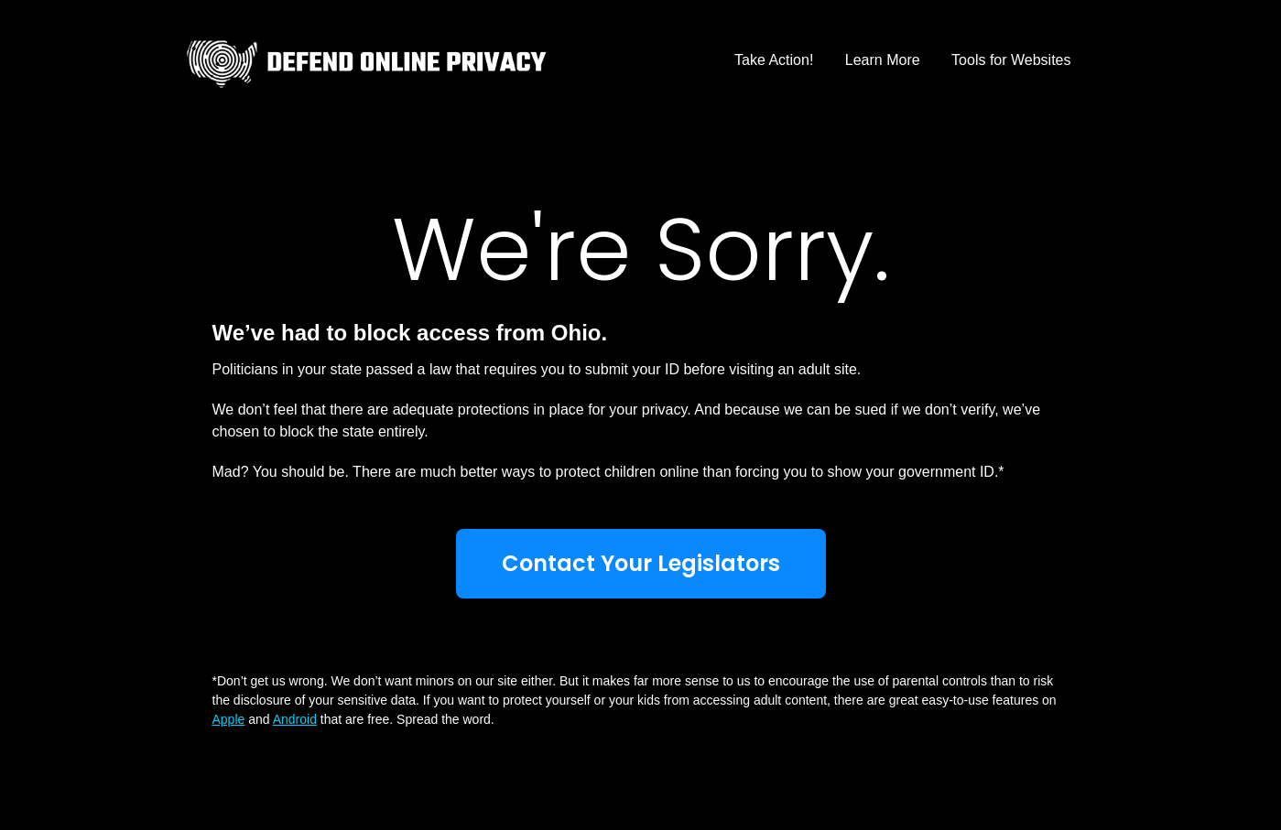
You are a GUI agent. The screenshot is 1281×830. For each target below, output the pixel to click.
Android (295, 719)
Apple (228, 719)
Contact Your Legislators (641, 563)
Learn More (882, 60)
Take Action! (773, 60)
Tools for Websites (1010, 60)
